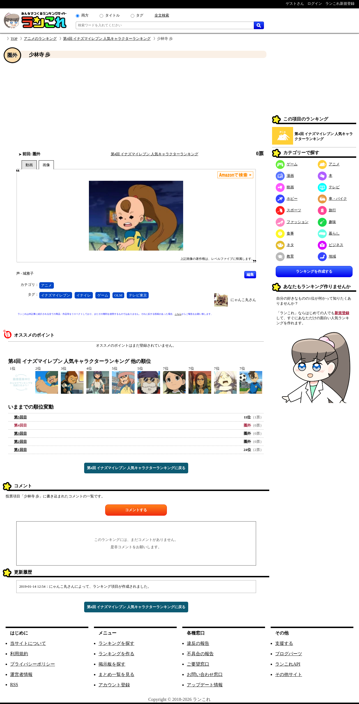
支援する (284, 643)
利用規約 (19, 653)
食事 (285, 233)
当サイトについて (28, 643)
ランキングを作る (116, 653)
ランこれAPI (287, 664)
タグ (139, 15)
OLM (118, 295)
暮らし (329, 233)
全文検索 (162, 15)
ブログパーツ (288, 653)
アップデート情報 (205, 684)
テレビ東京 (138, 295)
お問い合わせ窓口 (205, 674)
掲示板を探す (111, 664)
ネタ (285, 245)
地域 (327, 256)
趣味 (327, 222)
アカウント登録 (114, 684)
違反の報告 (198, 643)
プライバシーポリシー (32, 664)
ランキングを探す (116, 643)
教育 (285, 256)
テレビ (329, 187)
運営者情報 (21, 674)
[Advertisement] (136, 104)
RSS (14, 684)
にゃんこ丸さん (243, 300)
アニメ (46, 285)
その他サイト (288, 674)
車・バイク (332, 198)
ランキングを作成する (314, 271)
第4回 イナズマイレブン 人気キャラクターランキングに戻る (136, 468)
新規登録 (342, 313)
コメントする (136, 510)
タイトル (112, 15)
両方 (85, 15)
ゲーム (102, 295)
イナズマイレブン (55, 295)
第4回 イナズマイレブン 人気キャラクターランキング (107, 38)
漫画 (285, 175)
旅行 (327, 210)
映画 (285, 187)
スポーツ (288, 210)
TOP (14, 38)
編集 (250, 274)
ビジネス (330, 245)
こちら (178, 314)
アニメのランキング (40, 38)
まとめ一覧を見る (116, 674)
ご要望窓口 (198, 664)
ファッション (292, 222)
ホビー (287, 198)
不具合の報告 (200, 653)
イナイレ (83, 295)
